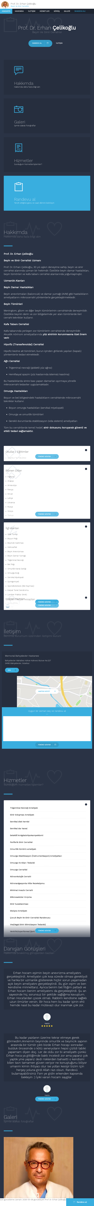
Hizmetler (44, 11)
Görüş (57, 11)
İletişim (31, 11)
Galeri (67, 11)
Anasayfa (6, 11)
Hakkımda (19, 11)
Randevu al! (79, 11)
